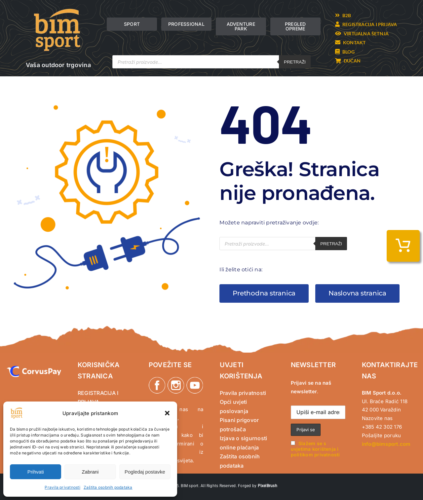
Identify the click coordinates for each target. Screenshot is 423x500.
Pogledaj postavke (145, 472)
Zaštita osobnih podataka (108, 487)
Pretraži (295, 61)
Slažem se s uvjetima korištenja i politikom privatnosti (315, 449)
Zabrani (90, 472)
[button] (167, 413)
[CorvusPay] (34, 368)
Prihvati (35, 472)
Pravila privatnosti (62, 487)
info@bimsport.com (386, 444)
